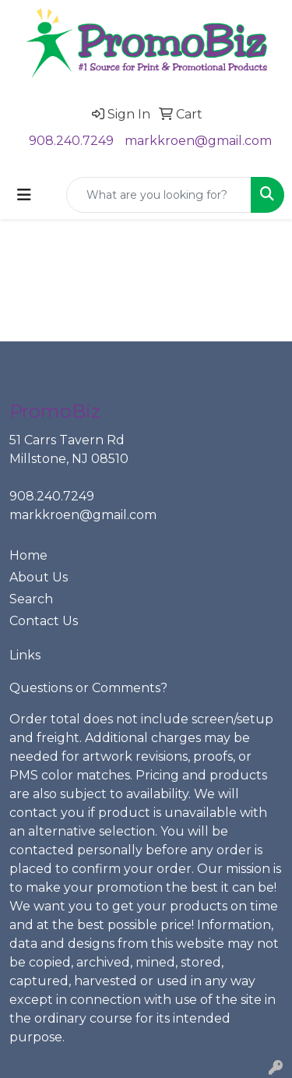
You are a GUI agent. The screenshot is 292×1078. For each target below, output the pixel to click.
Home (28, 555)
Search (31, 599)
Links (24, 655)
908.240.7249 (71, 140)
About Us (38, 577)
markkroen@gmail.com (198, 140)
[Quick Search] (159, 195)
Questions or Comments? (88, 687)
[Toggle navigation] (24, 195)
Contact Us (43, 620)
